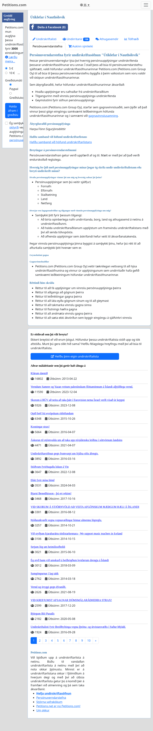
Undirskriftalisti (44, 39)
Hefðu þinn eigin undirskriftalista (75, 356)
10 (89, 640)
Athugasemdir (107, 39)
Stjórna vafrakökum (49, 702)
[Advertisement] (12, 63)
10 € (12, 179)
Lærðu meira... (11, 165)
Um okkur (42, 710)
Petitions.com (14, 4)
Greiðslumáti (13, 186)
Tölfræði (131, 39)
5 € (11, 174)
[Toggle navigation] (146, 4)
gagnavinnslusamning (103, 116)
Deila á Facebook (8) (48, 27)
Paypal (13, 195)
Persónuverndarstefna (47, 46)
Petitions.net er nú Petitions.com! (58, 706)
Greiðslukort (17, 204)
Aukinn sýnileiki (80, 46)
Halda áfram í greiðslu (12, 216)
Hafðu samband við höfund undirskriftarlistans (61, 142)
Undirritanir (76, 39)
